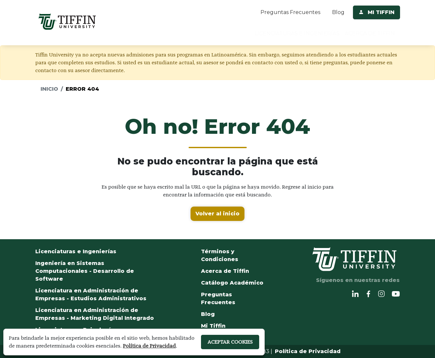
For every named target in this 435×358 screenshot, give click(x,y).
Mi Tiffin (213, 326)
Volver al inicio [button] (217, 213)
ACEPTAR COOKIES (230, 342)
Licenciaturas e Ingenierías (75, 251)
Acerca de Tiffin (225, 271)
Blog (338, 12)
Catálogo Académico (232, 283)
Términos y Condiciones (219, 255)
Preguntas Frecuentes (290, 12)
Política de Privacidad (308, 351)
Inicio (49, 89)
